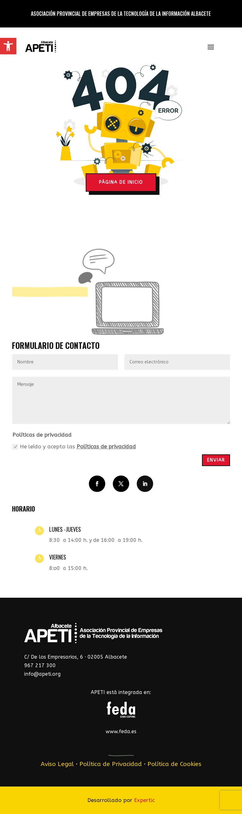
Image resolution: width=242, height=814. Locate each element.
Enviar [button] (216, 460)
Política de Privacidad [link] (110, 764)
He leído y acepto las (74, 446)
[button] (211, 47)
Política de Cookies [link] (174, 764)
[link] (8, 46)
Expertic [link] (144, 800)
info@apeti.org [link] (42, 674)
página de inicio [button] (121, 182)
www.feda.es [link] (121, 731)
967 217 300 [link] (40, 665)
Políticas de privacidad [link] (106, 446)
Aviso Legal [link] (57, 764)
